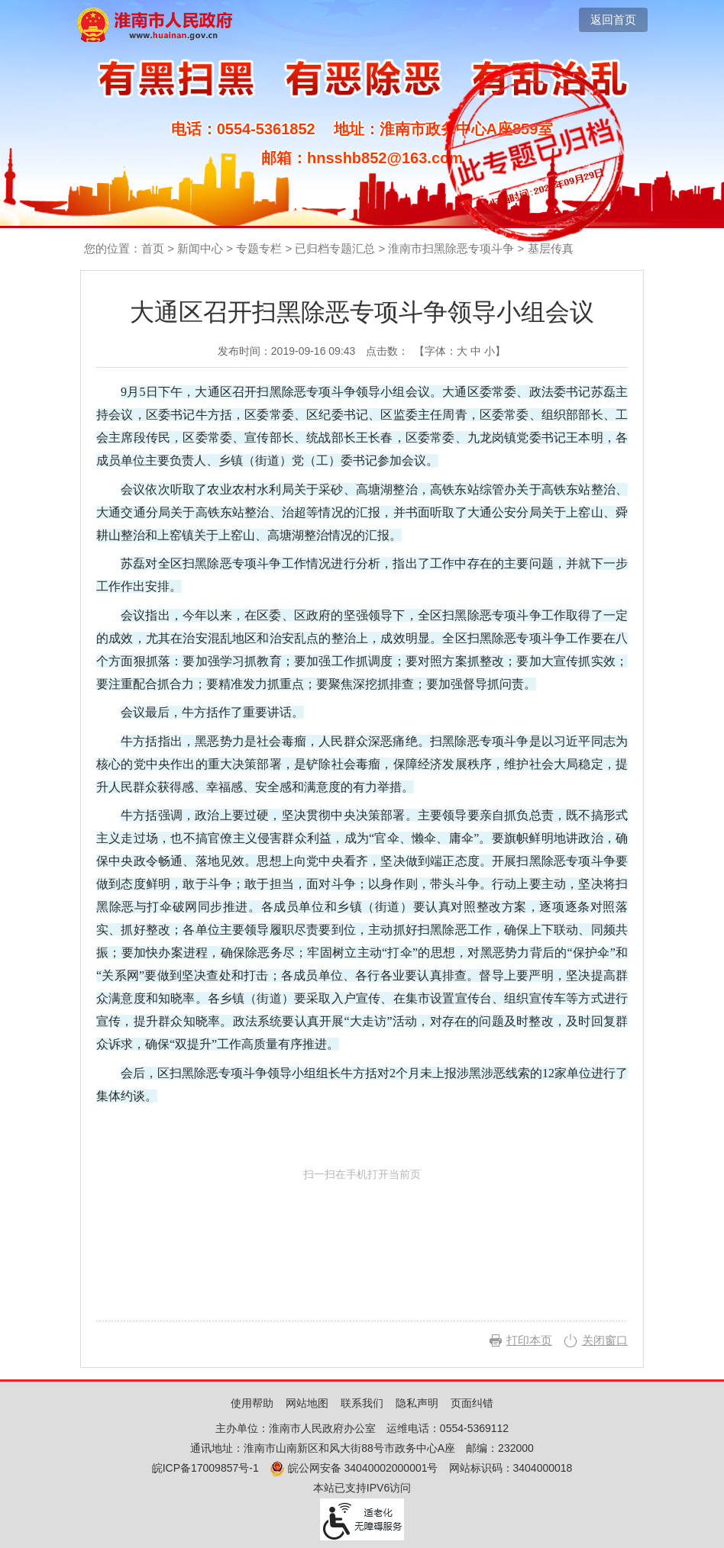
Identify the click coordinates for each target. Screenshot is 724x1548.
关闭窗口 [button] (605, 1340)
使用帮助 (252, 1403)
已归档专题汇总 (335, 248)
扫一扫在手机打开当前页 (362, 1239)
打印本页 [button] (529, 1340)
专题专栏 (259, 248)
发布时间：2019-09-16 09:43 (287, 351)
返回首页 (613, 19)
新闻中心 (200, 248)
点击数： (387, 351)
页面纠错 (472, 1403)
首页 (152, 248)
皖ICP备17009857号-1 (205, 1468)
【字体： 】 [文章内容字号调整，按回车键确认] (460, 351)
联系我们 (362, 1403)
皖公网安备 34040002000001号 (354, 1468)
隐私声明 (417, 1403)
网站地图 (307, 1403)
